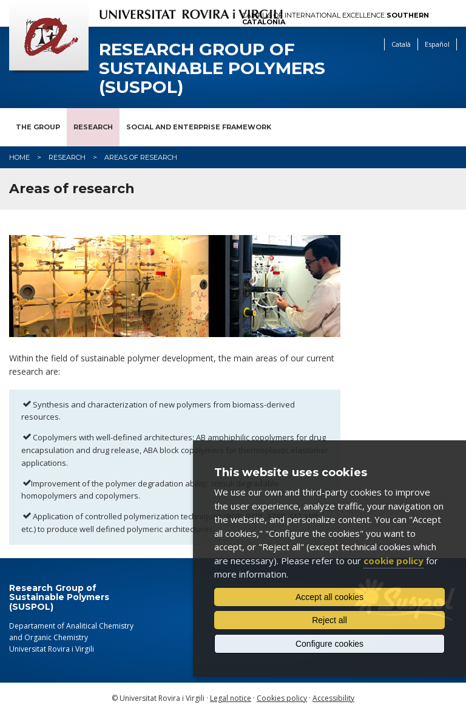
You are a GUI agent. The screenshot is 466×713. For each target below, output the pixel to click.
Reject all (329, 620)
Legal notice (230, 698)
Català (401, 44)
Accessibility (333, 698)
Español (437, 44)
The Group (38, 127)
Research (93, 127)
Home (19, 157)
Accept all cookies (329, 597)
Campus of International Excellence (335, 19)
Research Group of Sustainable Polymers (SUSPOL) (212, 68)
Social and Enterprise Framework (198, 127)
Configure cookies (329, 644)
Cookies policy (282, 698)
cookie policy (393, 560)
